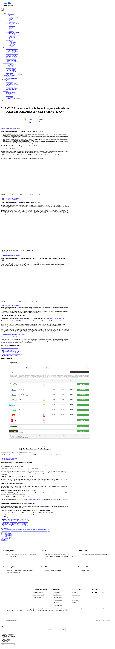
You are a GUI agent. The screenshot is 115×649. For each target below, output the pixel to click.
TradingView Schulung (11, 89)
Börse (10, 28)
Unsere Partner (9, 97)
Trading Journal (47, 558)
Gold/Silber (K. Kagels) (11, 69)
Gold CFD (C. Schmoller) (12, 49)
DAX (13, 554)
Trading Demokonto (22, 570)
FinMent (8, 85)
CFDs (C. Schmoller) (11, 57)
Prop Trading (12, 43)
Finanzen (11, 31)
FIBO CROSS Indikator (11, 76)
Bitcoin (7, 556)
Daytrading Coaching (11, 83)
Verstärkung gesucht (10, 92)
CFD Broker (15, 570)
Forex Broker (17, 572)
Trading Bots (59, 554)
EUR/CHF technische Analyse (10, 199)
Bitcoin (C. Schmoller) (11, 59)
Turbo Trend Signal (10, 87)
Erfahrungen (9, 93)
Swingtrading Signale (8, 63)
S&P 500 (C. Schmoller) (11, 56)
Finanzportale (12, 36)
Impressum (108, 620)
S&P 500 (24, 554)
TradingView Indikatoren (9, 75)
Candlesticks (71, 556)
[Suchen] (14, 644)
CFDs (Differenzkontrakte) (35, 499)
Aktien (10, 19)
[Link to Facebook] (93, 592)
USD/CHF (10, 342)
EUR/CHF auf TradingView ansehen (11, 198)
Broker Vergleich (13, 35)
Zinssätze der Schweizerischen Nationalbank (13, 352)
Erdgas (14, 556)
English (74, 602)
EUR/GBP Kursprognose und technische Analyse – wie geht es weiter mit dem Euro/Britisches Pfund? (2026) (26, 529)
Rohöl (11, 556)
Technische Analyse (13, 17)
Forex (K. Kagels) (10, 66)
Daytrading (11, 45)
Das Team (6, 91)
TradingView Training (58, 605)
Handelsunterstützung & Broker (13, 32)
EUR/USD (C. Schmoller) (12, 61)
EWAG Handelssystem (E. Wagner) (14, 74)
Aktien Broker (30, 570)
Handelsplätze (12, 37)
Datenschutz (97, 620)
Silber (10, 554)
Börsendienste (12, 33)
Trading (10, 41)
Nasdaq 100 (29, 554)
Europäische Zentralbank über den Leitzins (13, 354)
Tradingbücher (52, 556)
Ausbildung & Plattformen (12, 23)
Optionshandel (12, 22)
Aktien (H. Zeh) (9, 73)
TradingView (39, 194)
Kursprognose (16, 128)
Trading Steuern (47, 554)
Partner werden (76, 595)
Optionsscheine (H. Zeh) (11, 71)
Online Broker (9, 570)
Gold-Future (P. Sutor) (11, 50)
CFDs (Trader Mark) (10, 64)
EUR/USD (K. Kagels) (11, 68)
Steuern (10, 29)
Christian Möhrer (31, 122)
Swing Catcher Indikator (11, 78)
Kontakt (8, 94)
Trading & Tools (10, 40)
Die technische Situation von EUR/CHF (12, 351)
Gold (7, 554)
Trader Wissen (7, 13)
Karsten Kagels (42, 121)
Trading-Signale (47, 570)
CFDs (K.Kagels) (10, 65)
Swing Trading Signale (38, 595)
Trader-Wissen (9, 128)
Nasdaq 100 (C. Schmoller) (12, 55)
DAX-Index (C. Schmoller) (12, 54)
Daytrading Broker (9, 572)
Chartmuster (46, 556)
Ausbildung (11, 24)
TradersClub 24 (91, 554)
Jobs (73, 597)
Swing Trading (54, 554)
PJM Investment (84, 554)
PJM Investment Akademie (12, 84)
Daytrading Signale (8, 47)
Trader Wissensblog (85, 570)
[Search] (63, 629)
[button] (2, 7)
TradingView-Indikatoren (9, 636)
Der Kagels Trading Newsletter (13, 98)
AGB (103, 620)
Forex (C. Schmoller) (11, 60)
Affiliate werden (9, 96)
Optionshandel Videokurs (11, 88)
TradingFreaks (9, 80)
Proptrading (65, 556)
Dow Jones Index (18, 554)
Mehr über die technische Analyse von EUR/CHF (14, 334)
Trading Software (59, 556)
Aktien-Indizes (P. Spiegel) (12, 51)
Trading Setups (12, 42)
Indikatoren (11, 18)
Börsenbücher (12, 26)
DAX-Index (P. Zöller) (11, 52)
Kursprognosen (12, 15)
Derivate (11, 46)
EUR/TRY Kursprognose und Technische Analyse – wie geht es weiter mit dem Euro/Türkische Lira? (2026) (26, 531)
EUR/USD (34, 554)
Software (11, 27)
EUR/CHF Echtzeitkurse (8, 350)
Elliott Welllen (66, 554)
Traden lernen (7, 79)
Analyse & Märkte (11, 14)
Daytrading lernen (57, 595)
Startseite (3, 128)
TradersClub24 (9, 82)
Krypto (10, 20)
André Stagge (104, 554)
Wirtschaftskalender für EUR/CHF (11, 355)
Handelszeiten (12, 38)
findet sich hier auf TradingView (57, 318)
